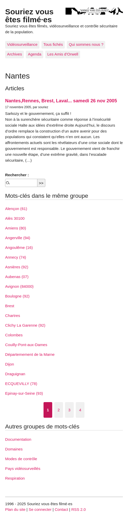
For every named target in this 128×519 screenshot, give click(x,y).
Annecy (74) (15, 257)
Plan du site (15, 509)
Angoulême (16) (19, 247)
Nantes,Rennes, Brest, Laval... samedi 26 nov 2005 (61, 100)
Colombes (14, 335)
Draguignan (15, 374)
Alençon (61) (16, 208)
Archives (14, 54)
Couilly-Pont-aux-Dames (26, 345)
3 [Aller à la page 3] (69, 410)
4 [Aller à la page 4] (80, 410)
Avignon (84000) (19, 286)
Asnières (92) (16, 267)
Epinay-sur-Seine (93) (24, 393)
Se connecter (40, 509)
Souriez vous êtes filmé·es (29, 15)
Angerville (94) (17, 238)
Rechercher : (17, 175)
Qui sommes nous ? (86, 44)
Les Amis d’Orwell (62, 54)
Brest (9, 306)
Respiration (15, 478)
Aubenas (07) (16, 276)
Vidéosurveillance (22, 44)
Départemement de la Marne (30, 354)
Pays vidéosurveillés (22, 468)
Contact (61, 509)
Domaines (14, 449)
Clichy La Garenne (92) (25, 325)
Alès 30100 (15, 218)
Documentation (18, 439)
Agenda (34, 54)
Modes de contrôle (21, 459)
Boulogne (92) (17, 296)
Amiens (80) (15, 228)
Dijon (9, 364)
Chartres (12, 315)
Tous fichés (53, 44)
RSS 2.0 (78, 509)
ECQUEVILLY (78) (21, 383)
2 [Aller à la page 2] (59, 410)
